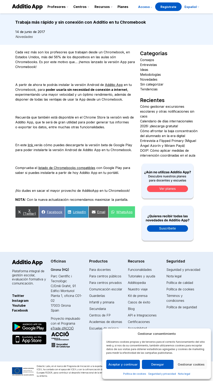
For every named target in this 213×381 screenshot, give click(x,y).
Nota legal (184, 373)
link (31, 145)
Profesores (56, 7)
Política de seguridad (181, 307)
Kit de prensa (137, 296)
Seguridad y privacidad (162, 373)
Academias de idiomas (105, 322)
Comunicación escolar (105, 289)
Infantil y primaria (101, 302)
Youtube (19, 305)
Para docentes (100, 270)
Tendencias (149, 89)
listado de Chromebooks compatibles (66, 168)
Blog (131, 309)
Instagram (20, 301)
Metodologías (150, 74)
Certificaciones (139, 322)
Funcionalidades (140, 270)
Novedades (24, 37)
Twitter (18, 296)
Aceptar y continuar (123, 364)
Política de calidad (179, 283)
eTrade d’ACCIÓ (62, 328)
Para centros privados (105, 283)
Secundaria (97, 309)
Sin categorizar (152, 84)
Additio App (114, 85)
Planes (122, 7)
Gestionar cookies (191, 364)
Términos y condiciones (175, 298)
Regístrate (168, 7)
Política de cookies (134, 373)
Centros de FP (100, 315)
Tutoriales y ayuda (141, 276)
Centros (80, 7)
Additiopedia (137, 283)
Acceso (144, 7)
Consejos (147, 60)
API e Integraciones (142, 315)
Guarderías (97, 296)
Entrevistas (148, 65)
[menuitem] (191, 7)
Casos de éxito (139, 302)
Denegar (157, 364)
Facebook (20, 310)
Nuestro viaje (138, 289)
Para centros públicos (105, 276)
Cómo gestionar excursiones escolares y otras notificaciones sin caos (167, 111)
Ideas (144, 70)
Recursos (102, 7)
